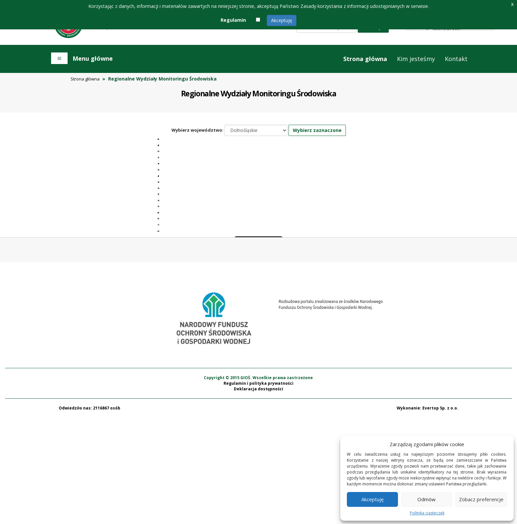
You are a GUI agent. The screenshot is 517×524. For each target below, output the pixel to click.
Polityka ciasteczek (427, 513)
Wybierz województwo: (197, 130)
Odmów (426, 499)
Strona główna (365, 59)
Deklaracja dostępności (258, 495)
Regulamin (233, 20)
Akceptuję (281, 20)
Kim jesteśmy (416, 59)
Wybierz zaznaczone (317, 130)
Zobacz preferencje (481, 499)
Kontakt (456, 59)
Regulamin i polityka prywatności (258, 490)
